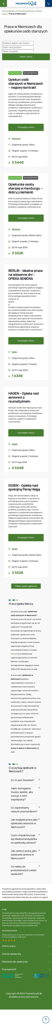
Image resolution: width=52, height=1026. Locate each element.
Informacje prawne (9, 930)
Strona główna (8, 11)
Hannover (16, 139)
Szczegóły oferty (26, 127)
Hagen (15, 444)
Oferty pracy (9, 946)
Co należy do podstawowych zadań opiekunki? (23, 870)
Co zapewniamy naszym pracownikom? (24, 809)
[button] (45, 1019)
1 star (14, 940)
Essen (14, 549)
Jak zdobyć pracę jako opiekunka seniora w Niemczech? (24, 854)
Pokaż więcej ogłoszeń (26, 586)
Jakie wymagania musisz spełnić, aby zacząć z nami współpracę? (22, 794)
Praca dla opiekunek (26, 11)
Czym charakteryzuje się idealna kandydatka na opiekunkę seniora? (24, 839)
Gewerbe (15, 654)
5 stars (3, 940)
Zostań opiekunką (11, 954)
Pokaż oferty (26, 57)
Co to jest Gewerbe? (22, 780)
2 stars (11, 940)
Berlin (14, 352)
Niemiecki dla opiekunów (15, 961)
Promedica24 (9, 969)
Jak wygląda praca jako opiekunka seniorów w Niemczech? (24, 823)
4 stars (6, 940)
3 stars (9, 940)
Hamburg (16, 229)
